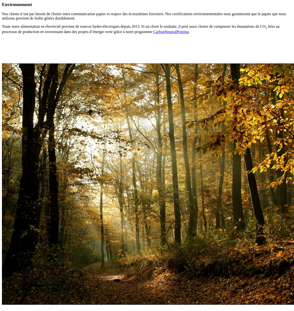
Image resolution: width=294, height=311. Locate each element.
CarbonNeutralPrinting (171, 32)
